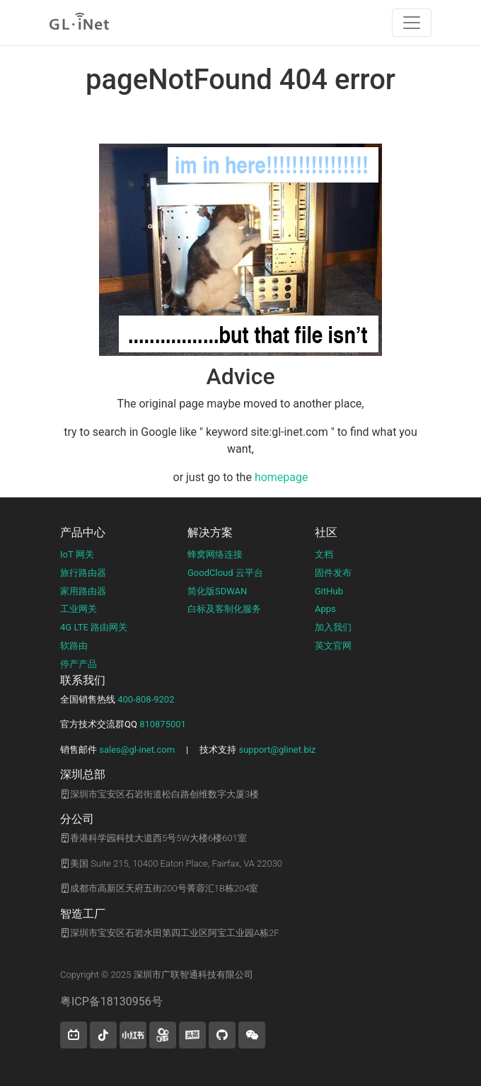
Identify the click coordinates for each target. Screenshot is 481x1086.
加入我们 (333, 627)
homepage (281, 477)
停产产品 (78, 664)
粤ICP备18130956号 (111, 1001)
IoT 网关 (77, 554)
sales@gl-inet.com (137, 749)
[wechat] (251, 1035)
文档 (324, 554)
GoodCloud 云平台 (225, 572)
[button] (73, 1035)
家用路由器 (83, 591)
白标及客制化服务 (224, 608)
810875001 (162, 724)
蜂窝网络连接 (215, 554)
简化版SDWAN (217, 591)
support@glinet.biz (276, 749)
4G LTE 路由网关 (93, 627)
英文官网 (333, 645)
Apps (325, 608)
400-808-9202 (145, 699)
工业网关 (78, 608)
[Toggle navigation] (411, 22)
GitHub (329, 591)
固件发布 (333, 572)
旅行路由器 (83, 572)
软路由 (74, 645)
